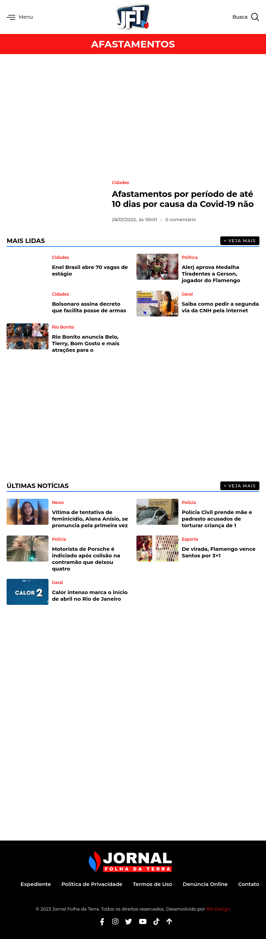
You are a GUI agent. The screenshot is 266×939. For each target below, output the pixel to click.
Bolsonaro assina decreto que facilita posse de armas (89, 307)
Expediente (35, 884)
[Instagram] (112, 921)
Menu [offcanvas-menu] (20, 17)
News (58, 503)
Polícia (189, 503)
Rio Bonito (63, 327)
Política (190, 257)
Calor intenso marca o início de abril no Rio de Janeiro (89, 595)
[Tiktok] (154, 921)
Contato (248, 884)
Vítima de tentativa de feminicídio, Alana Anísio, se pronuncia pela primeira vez (90, 519)
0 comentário (180, 219)
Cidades (120, 183)
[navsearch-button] (245, 17)
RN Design (218, 909)
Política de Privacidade (91, 884)
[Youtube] (140, 921)
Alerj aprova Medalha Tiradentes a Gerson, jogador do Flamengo (211, 274)
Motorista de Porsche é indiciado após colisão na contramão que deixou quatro (86, 559)
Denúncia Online (205, 884)
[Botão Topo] (166, 921)
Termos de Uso (152, 884)
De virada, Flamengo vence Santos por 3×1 (219, 552)
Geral (187, 294)
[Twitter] (126, 921)
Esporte (190, 539)
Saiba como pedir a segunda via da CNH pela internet (220, 307)
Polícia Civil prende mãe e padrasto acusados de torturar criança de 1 (217, 519)
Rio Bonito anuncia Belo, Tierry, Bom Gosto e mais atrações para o (85, 343)
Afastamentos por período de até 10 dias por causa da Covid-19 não (183, 199)
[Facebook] (100, 921)
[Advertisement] (133, 116)
